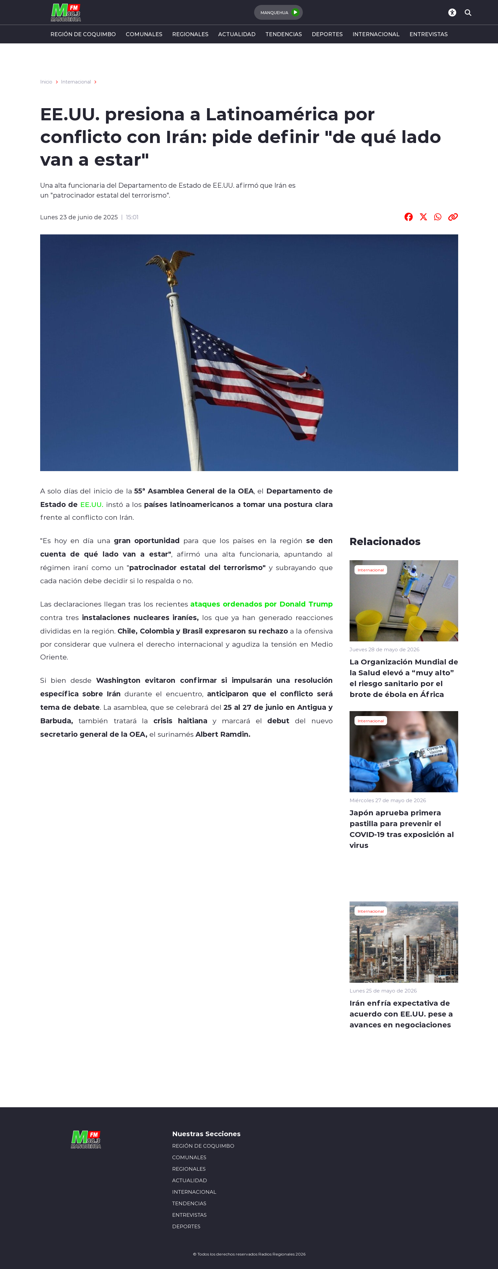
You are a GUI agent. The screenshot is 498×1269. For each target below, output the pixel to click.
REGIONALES (190, 34)
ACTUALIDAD (236, 34)
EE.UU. (91, 504)
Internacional (76, 82)
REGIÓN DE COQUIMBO (83, 34)
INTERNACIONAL (376, 34)
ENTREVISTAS (428, 34)
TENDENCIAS (283, 34)
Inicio (46, 82)
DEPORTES (327, 34)
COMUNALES (144, 34)
